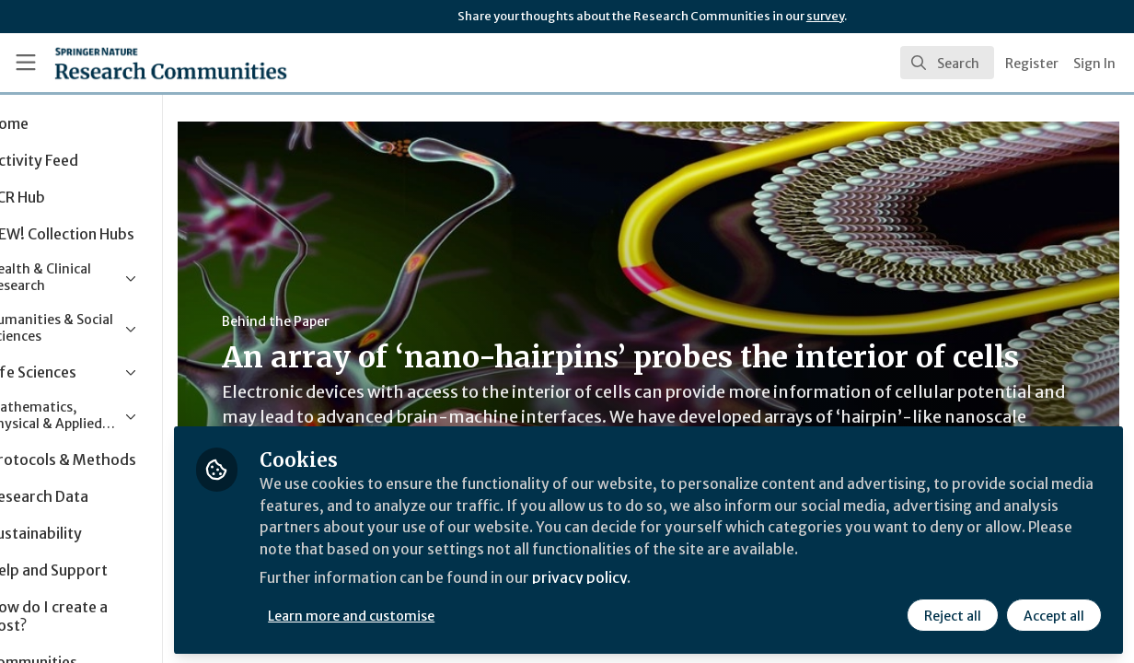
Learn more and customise (424, 614)
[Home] (143, 62)
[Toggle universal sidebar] (26, 62)
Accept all (1053, 614)
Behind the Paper (348, 321)
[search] (947, 62)
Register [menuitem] (1032, 63)
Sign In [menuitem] (1094, 63)
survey (825, 16)
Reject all (951, 614)
